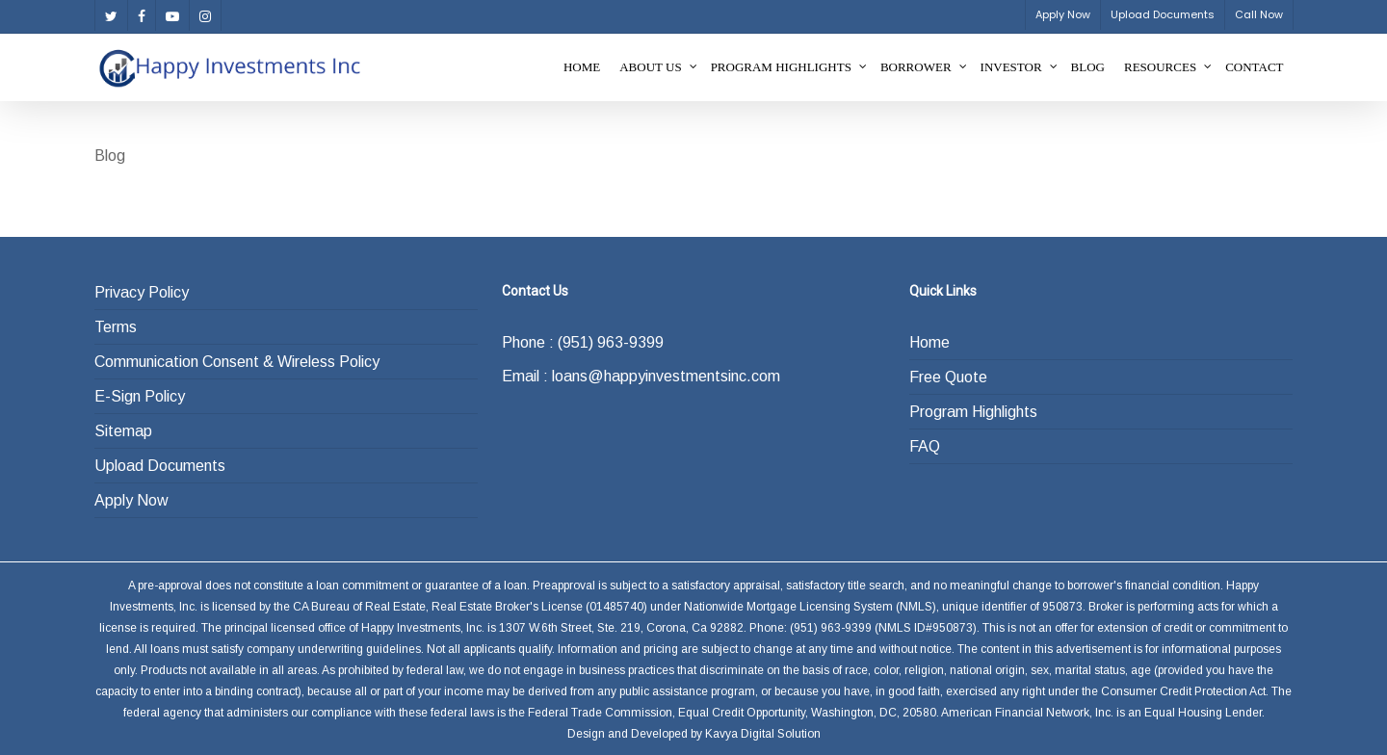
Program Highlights (973, 412)
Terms (115, 327)
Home (929, 342)
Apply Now (131, 500)
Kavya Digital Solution (763, 734)
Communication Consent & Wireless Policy (236, 361)
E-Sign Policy (139, 396)
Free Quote (948, 377)
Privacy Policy (141, 292)
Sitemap (123, 431)
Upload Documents (159, 465)
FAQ (924, 446)
